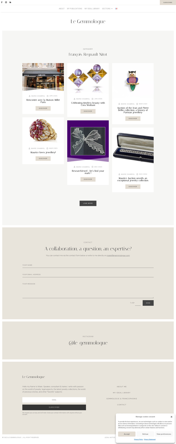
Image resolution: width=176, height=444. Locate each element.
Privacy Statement (150, 439)
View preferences (164, 434)
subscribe (167, 2)
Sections (106, 9)
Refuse (145, 434)
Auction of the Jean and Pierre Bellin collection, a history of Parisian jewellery (133, 110)
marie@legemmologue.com (118, 255)
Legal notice (110, 437)
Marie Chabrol (38, 96)
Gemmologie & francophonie (121, 399)
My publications (74, 9)
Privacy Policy (138, 439)
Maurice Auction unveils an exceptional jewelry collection (132, 179)
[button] (171, 417)
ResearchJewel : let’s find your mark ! (88, 172)
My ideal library (92, 9)
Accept (127, 434)
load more (88, 203)
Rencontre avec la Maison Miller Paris (43, 101)
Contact (121, 405)
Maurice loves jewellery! (43, 152)
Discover (43, 108)
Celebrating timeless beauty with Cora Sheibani (88, 104)
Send (148, 303)
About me (122, 387)
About (62, 9)
